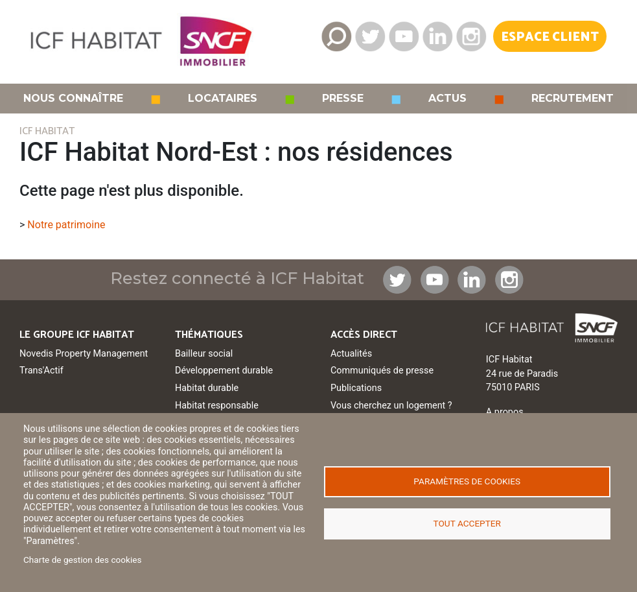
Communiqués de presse (382, 370)
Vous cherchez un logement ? (391, 405)
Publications (356, 388)
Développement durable (224, 370)
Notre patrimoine (66, 225)
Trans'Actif (41, 370)
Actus (447, 98)
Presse (343, 98)
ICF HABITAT (47, 131)
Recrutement (572, 98)
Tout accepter (467, 523)
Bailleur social (204, 353)
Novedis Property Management (83, 353)
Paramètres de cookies (466, 481)
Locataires (222, 98)
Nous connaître (73, 98)
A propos (505, 412)
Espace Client (550, 37)
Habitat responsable (217, 405)
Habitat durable (206, 388)
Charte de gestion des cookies (82, 559)
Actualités (351, 353)
